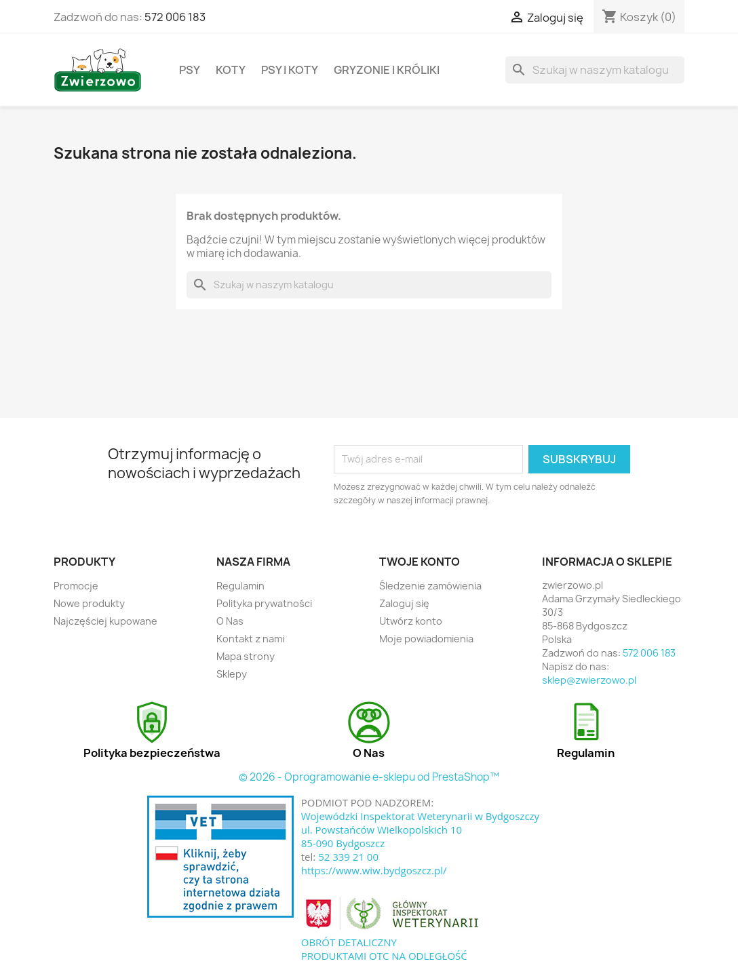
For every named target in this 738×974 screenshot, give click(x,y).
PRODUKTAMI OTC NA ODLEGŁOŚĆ (384, 955)
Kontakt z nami (250, 638)
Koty (231, 69)
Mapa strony (245, 656)
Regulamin (240, 585)
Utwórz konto (410, 621)
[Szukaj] (594, 69)
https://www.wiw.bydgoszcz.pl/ (374, 870)
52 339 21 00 (348, 856)
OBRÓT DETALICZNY (349, 942)
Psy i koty (289, 69)
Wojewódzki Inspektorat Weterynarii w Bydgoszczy (420, 816)
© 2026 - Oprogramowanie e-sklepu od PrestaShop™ (369, 777)
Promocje (76, 585)
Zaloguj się (404, 603)
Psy (189, 69)
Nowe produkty (89, 603)
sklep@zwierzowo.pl (589, 680)
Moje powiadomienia (426, 638)
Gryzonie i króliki (387, 69)
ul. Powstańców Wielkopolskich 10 (381, 829)
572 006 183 (175, 16)
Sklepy (231, 673)
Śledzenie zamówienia (430, 585)
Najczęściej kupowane (105, 621)
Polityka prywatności (264, 603)
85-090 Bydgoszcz (343, 843)
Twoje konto (419, 561)
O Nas (230, 621)
